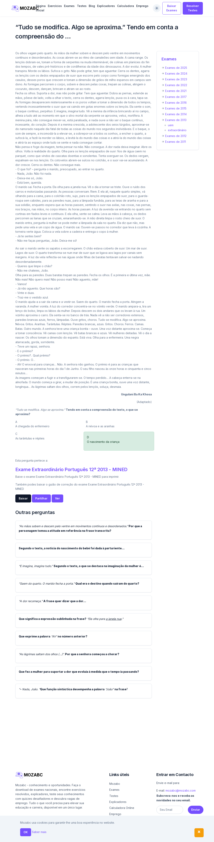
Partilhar (41, 498)
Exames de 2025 (176, 67)
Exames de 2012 (175, 136)
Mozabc (114, 783)
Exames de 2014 (176, 114)
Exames (69, 6)
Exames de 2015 (175, 108)
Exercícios (55, 6)
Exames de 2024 (176, 73)
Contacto (153, 837)
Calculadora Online (121, 808)
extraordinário (177, 130)
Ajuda (119, 837)
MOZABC (21, 8)
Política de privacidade (180, 837)
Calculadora (125, 6)
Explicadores (106, 6)
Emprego (142, 6)
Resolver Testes (192, 8)
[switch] (157, 8)
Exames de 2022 (176, 85)
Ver (57, 498)
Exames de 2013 (175, 120)
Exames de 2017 (176, 96)
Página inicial (41, 8)
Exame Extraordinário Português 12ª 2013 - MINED (71, 469)
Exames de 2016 (176, 102)
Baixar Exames (171, 8)
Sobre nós (133, 837)
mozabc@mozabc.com (181, 790)
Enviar (195, 809)
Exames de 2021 (175, 91)
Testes (82, 6)
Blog (92, 6)
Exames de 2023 (176, 79)
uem (171, 125)
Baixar (23, 498)
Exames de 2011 (175, 141)
